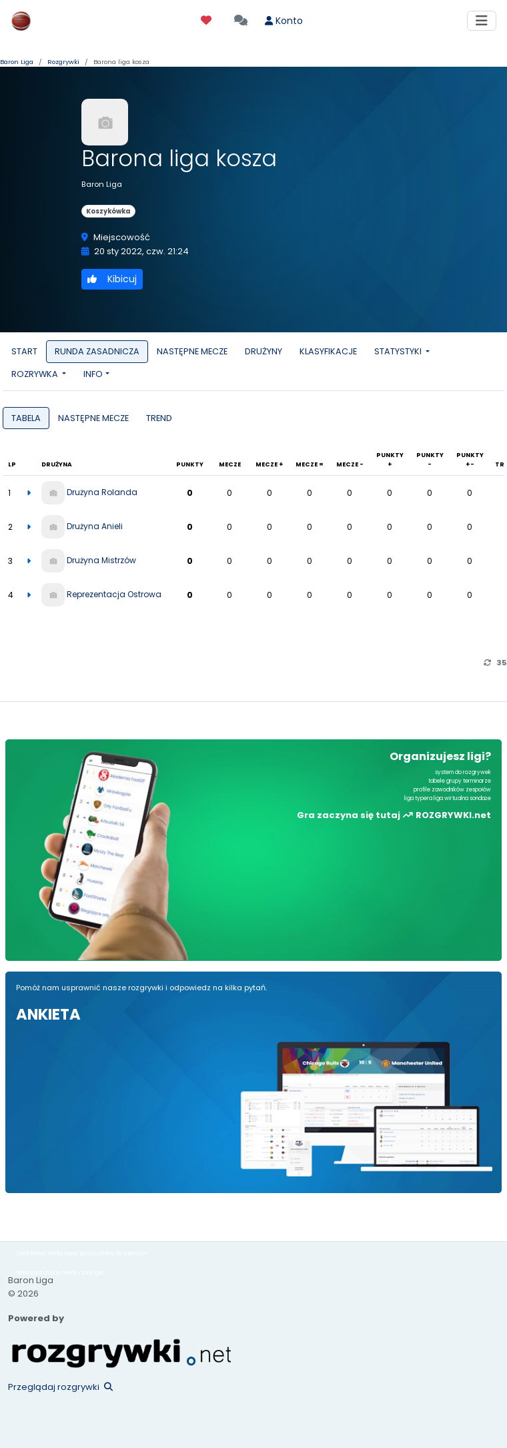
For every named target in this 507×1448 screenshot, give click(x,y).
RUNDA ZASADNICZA (97, 351)
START (24, 351)
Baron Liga (16, 61)
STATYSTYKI (399, 351)
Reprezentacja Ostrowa (114, 594)
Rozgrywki (63, 61)
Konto (284, 20)
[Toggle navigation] (481, 21)
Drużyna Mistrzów (101, 560)
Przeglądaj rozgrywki (60, 1387)
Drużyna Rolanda (102, 492)
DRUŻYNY (263, 351)
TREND (159, 418)
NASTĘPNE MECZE (192, 351)
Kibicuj (112, 279)
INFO (93, 374)
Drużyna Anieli (95, 526)
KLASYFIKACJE (328, 351)
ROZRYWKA (35, 374)
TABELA (26, 418)
